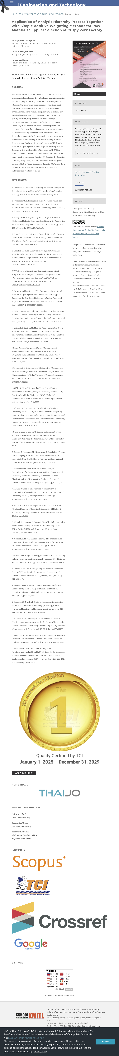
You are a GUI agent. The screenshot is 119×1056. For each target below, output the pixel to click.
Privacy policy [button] (40, 1051)
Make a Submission (24, 773)
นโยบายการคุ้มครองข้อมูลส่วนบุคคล (26, 1038)
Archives (23, 14)
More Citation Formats (87, 153)
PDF (78, 94)
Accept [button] (105, 1042)
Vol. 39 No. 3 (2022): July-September (46, 14)
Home (14, 14)
